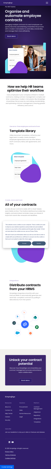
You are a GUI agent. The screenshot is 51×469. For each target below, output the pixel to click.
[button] (46, 3)
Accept (24, 243)
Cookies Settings (10, 458)
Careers (7, 417)
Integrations (37, 419)
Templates (37, 422)
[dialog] (25, 234)
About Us (8, 407)
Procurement (23, 407)
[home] (7, 3)
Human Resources (25, 413)
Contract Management (38, 408)
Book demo (11, 36)
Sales (21, 410)
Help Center (9, 413)
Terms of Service (10, 455)
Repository (37, 415)
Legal (21, 417)
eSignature (37, 412)
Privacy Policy (9, 452)
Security (7, 420)
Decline (39, 243)
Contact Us (8, 410)
